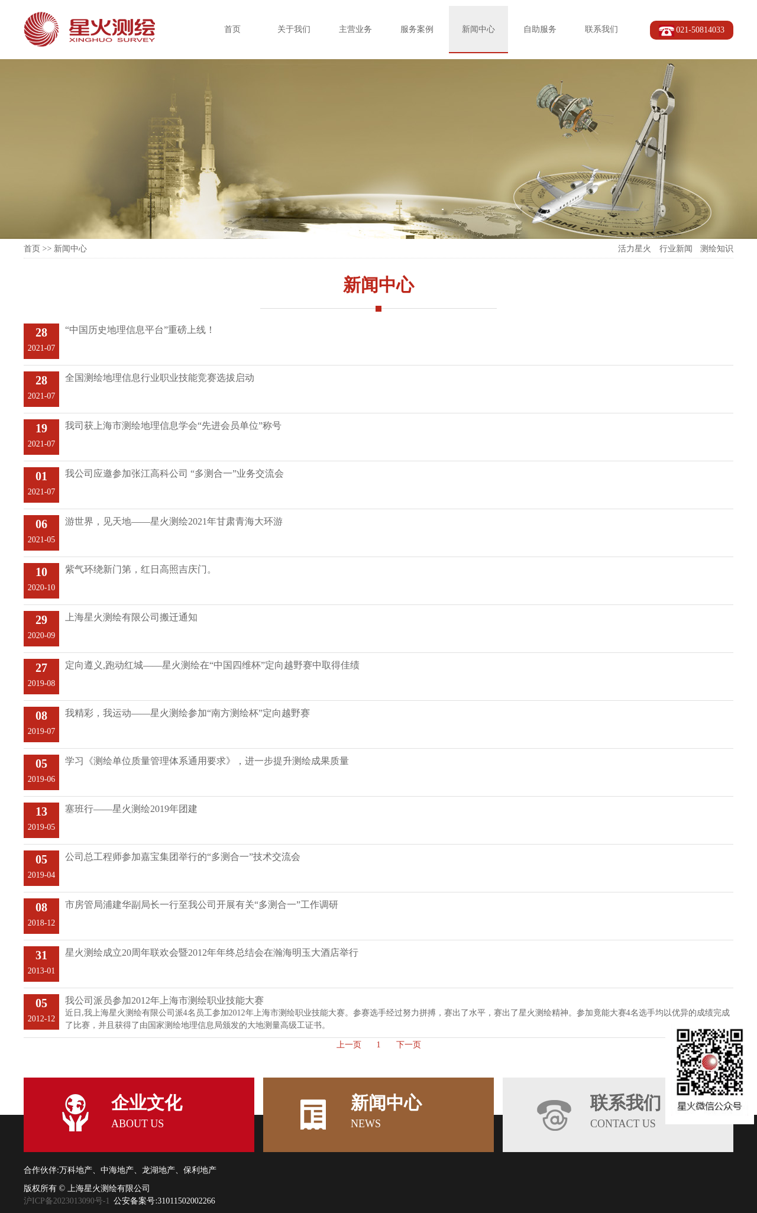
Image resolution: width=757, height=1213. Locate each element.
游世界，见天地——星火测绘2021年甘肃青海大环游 (174, 521)
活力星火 (634, 248)
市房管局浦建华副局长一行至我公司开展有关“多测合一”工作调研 (201, 905)
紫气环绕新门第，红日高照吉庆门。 (140, 569)
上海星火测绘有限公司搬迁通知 (131, 617)
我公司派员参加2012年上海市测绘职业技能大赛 (164, 1000)
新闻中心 (478, 29)
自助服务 (540, 29)
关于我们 (293, 29)
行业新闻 (676, 248)
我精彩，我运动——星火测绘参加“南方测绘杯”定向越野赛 (187, 713)
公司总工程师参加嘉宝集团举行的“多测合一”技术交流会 (182, 857)
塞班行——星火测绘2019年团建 (131, 809)
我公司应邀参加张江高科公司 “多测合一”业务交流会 (174, 473)
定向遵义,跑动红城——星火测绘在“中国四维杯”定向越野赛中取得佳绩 (212, 665)
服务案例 (417, 29)
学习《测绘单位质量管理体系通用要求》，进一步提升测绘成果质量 (207, 761)
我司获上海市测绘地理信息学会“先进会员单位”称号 (173, 425)
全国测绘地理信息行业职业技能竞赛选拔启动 (159, 378)
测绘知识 (716, 248)
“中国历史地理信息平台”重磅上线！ (140, 330)
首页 (232, 29)
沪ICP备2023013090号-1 (66, 1200)
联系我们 (601, 29)
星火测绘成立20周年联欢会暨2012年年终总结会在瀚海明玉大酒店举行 (211, 952)
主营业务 (355, 29)
